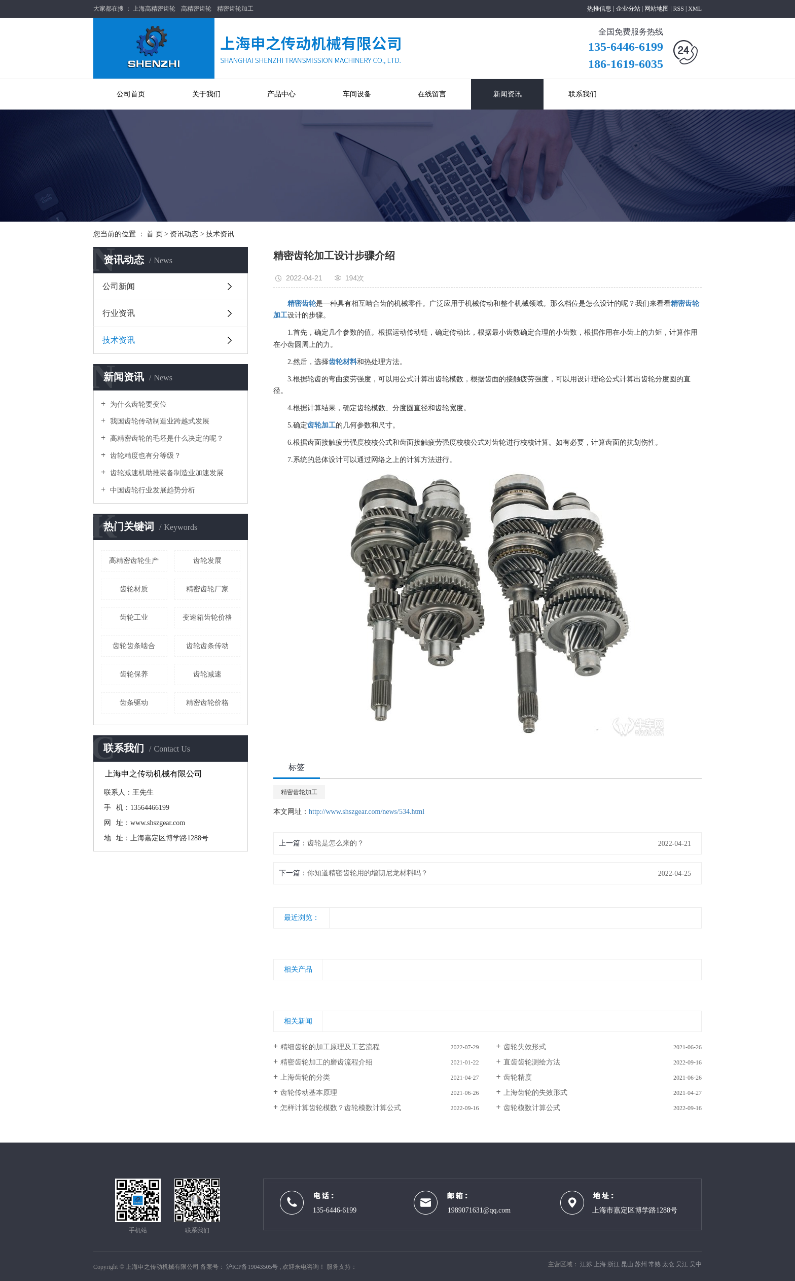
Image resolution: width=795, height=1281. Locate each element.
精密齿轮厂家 (207, 589)
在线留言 (432, 94)
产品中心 (281, 94)
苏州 (641, 1264)
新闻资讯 (507, 94)
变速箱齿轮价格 (207, 617)
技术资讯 (220, 234)
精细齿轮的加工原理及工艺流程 (330, 1047)
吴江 (683, 1264)
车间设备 (357, 94)
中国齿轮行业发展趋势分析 (151, 490)
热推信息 (599, 8)
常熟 (655, 1264)
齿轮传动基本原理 (308, 1092)
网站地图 (657, 8)
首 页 (155, 234)
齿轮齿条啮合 (134, 646)
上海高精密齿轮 (154, 8)
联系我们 (582, 94)
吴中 (696, 1264)
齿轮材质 (134, 589)
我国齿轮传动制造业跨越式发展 (158, 421)
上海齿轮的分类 (305, 1077)
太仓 (669, 1264)
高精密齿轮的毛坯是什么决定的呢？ (166, 438)
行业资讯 (118, 313)
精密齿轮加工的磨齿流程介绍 (326, 1062)
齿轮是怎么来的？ (335, 843)
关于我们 (206, 94)
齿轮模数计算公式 (531, 1108)
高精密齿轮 (196, 8)
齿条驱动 (134, 702)
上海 (600, 1264)
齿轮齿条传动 (207, 646)
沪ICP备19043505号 (252, 1266)
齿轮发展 (207, 560)
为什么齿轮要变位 (137, 404)
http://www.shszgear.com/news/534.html (366, 811)
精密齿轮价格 (207, 702)
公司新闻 (118, 286)
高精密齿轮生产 (134, 560)
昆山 (628, 1264)
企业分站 (628, 8)
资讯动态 (184, 234)
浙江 (614, 1264)
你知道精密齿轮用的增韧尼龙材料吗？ (367, 873)
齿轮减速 (207, 674)
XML (695, 8)
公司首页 (131, 94)
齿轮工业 (134, 617)
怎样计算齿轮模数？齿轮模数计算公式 (340, 1108)
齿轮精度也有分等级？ (144, 455)
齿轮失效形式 (524, 1047)
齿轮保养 (134, 674)
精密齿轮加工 (235, 8)
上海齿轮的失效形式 (535, 1092)
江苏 (587, 1264)
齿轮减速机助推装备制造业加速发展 (166, 473)
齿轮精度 (517, 1077)
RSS (678, 8)
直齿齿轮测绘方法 (531, 1062)
